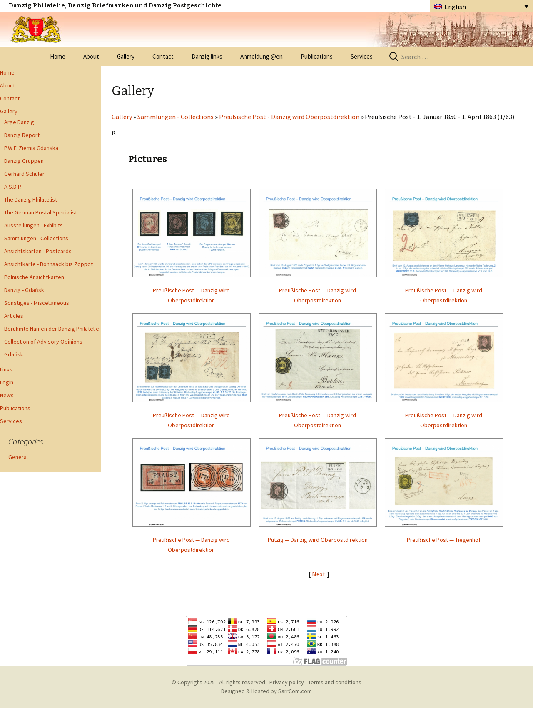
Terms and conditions (334, 682)
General (18, 457)
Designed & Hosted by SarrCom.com (266, 691)
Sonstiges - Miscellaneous (36, 303)
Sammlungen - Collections (36, 238)
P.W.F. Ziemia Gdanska (31, 148)
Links (6, 369)
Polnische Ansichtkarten (34, 277)
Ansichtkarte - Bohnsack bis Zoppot (48, 264)
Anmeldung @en (261, 56)
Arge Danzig (19, 122)
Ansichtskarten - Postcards (38, 251)
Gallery (125, 56)
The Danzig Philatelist (30, 199)
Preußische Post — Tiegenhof (444, 539)
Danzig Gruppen (24, 161)
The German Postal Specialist (40, 212)
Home (57, 56)
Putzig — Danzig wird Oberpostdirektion (318, 539)
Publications (317, 56)
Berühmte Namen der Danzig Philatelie (51, 328)
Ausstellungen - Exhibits (33, 225)
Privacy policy (286, 682)
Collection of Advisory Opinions (43, 341)
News (7, 395)
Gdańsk (13, 354)
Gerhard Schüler (24, 173)
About (91, 56)
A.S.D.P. (13, 186)
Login (6, 382)
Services (362, 56)
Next (319, 574)
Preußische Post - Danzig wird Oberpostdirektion (289, 116)
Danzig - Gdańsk (24, 290)
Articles (13, 315)
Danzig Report (22, 135)
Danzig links (207, 56)
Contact (163, 56)
